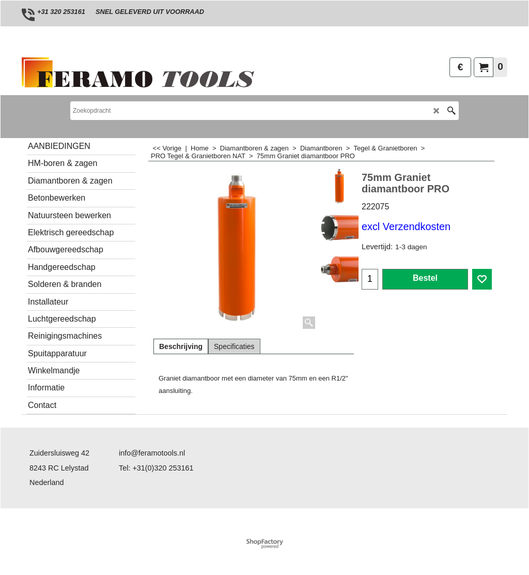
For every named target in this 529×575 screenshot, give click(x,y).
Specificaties (234, 346)
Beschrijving (181, 346)
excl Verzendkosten (406, 226)
